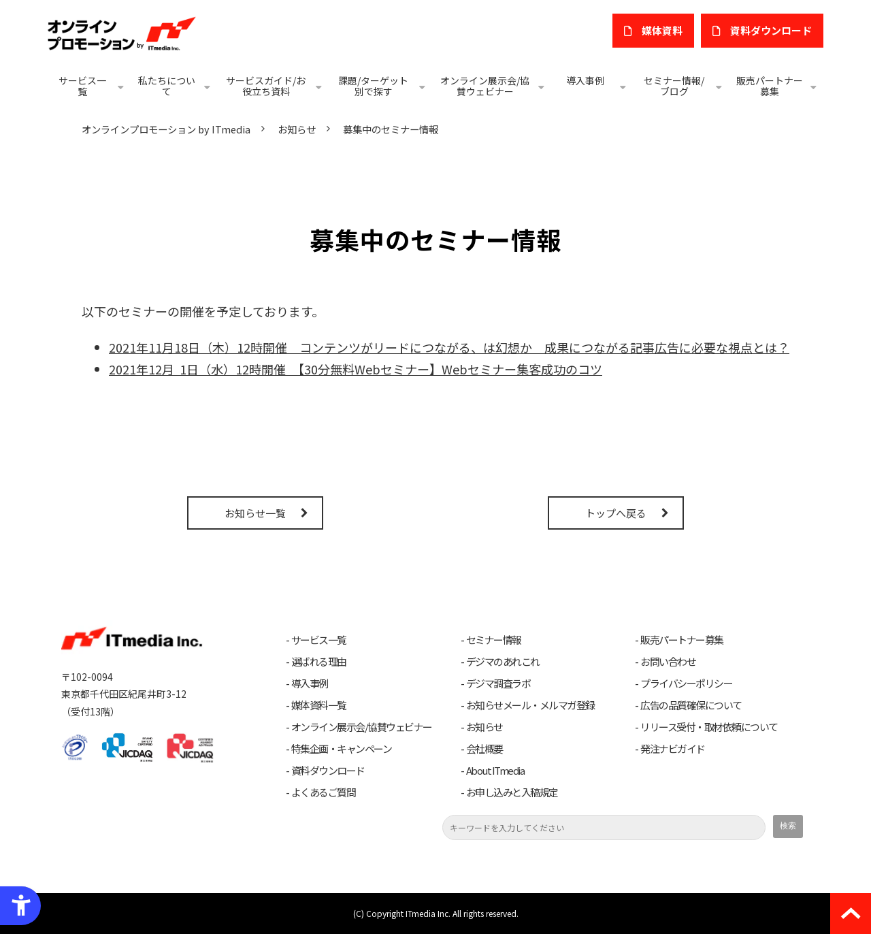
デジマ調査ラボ (498, 683)
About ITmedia (495, 770)
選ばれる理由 (318, 662)
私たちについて (166, 86)
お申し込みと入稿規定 (512, 792)
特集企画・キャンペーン (341, 749)
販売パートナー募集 (769, 86)
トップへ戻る (615, 513)
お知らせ (297, 129)
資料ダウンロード (328, 770)
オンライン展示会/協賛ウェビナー (484, 86)
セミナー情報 (493, 640)
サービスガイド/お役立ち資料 (266, 86)
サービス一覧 (82, 86)
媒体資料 (662, 30)
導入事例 (585, 80)
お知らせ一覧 (255, 513)
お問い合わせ (667, 662)
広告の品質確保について (691, 705)
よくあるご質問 (323, 792)
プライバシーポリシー (686, 683)
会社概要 (484, 749)
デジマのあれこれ (503, 662)
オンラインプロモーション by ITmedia (166, 129)
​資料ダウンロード (771, 30)
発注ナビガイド (672, 749)
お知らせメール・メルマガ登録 (530, 705)
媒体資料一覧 (318, 705)
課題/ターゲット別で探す (373, 86)
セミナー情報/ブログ (674, 86)
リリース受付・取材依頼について (709, 727)
